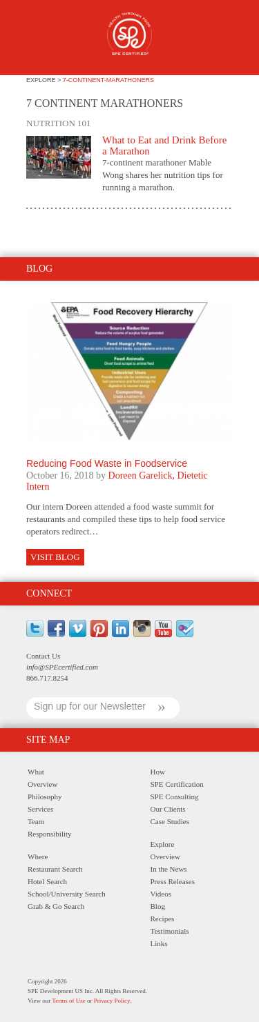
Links (159, 943)
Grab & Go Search (56, 906)
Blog (158, 906)
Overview (42, 784)
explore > (44, 80)
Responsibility (50, 834)
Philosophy (45, 796)
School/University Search (67, 894)
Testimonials (170, 931)
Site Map (48, 739)
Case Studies (170, 821)
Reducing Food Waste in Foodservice (106, 463)
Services (40, 809)
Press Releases (173, 881)
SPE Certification (177, 784)
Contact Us (43, 656)
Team (36, 821)
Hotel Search (47, 881)
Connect (49, 593)
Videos (161, 894)
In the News (169, 869)
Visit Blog (55, 557)
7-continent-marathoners (108, 80)
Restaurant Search (55, 869)
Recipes (163, 918)
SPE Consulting (175, 796)
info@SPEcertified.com (62, 667)
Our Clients (168, 809)
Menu (34, 39)
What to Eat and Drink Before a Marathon (164, 145)
